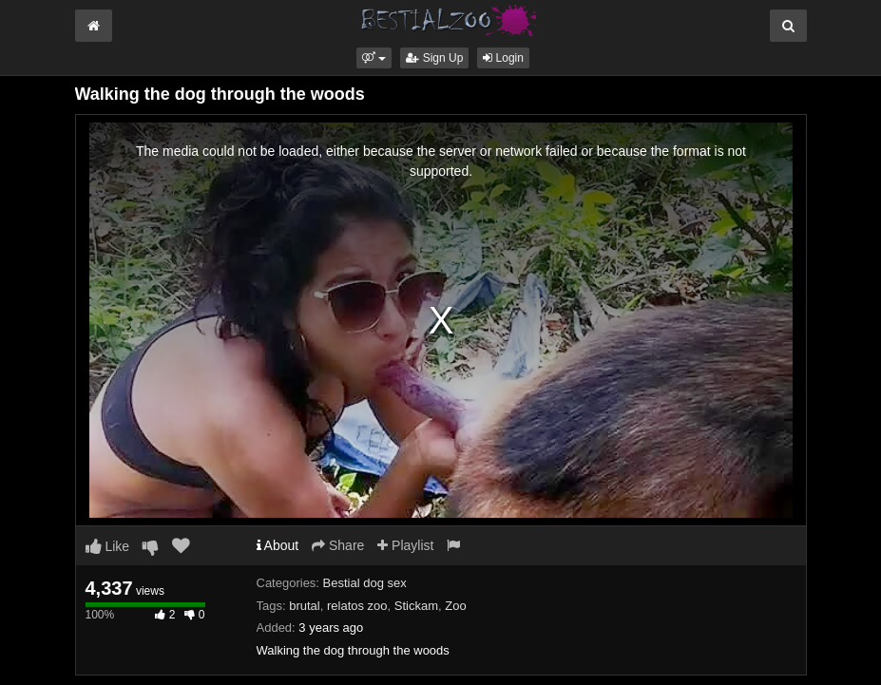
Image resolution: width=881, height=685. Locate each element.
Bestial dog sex (365, 583)
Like (108, 546)
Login (503, 58)
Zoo (455, 606)
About (278, 545)
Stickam (416, 606)
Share (338, 545)
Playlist (405, 545)
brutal (304, 606)
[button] (374, 58)
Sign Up (434, 58)
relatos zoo (357, 606)
